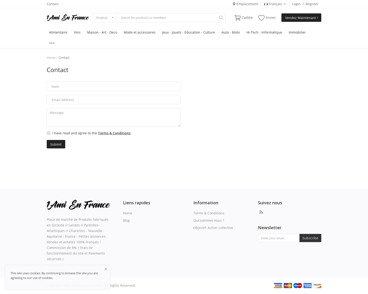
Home (51, 57)
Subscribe (310, 238)
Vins (77, 32)
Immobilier (297, 32)
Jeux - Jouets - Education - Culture (188, 32)
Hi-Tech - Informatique (264, 32)
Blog (126, 220)
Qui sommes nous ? (208, 220)
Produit (102, 17)
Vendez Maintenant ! (301, 17)
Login (296, 4)
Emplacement (245, 4)
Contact (53, 4)
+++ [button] (52, 43)
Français (275, 4)
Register (312, 4)
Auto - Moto (231, 32)
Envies (267, 18)
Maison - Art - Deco (102, 32)
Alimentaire (58, 32)
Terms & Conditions (208, 213)
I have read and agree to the (91, 133)
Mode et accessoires (140, 32)
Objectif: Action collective (213, 227)
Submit (55, 144)
